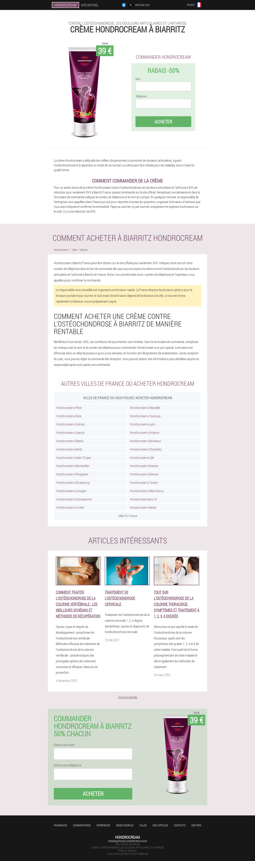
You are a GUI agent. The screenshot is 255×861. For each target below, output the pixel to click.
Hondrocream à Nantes (144, 466)
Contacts (179, 825)
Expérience (103, 825)
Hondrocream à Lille (142, 457)
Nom (137, 79)
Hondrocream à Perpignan (72, 474)
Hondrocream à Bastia (69, 441)
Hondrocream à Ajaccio (70, 432)
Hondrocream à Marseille (145, 408)
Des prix (196, 825)
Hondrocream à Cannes (70, 424)
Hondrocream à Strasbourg (73, 482)
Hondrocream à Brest (69, 449)
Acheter (163, 121)
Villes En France (127, 516)
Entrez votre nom (64, 745)
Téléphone (140, 96)
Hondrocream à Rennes (144, 474)
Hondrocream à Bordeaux (145, 441)
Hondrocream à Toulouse (145, 416)
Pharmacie (60, 825)
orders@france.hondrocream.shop (127, 841)
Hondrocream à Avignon (145, 432)
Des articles (160, 825)
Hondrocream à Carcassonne (74, 499)
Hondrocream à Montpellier (72, 466)
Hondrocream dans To (143, 499)
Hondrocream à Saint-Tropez (73, 457)
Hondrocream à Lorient (70, 507)
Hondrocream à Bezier (143, 507)
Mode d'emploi (124, 825)
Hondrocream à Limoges (71, 491)
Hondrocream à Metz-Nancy (147, 491)
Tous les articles (127, 697)
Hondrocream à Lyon (142, 424)
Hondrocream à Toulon (144, 482)
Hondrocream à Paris (69, 408)
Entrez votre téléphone (67, 765)
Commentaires (82, 825)
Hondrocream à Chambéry (146, 449)
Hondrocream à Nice (68, 416)
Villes (143, 825)
